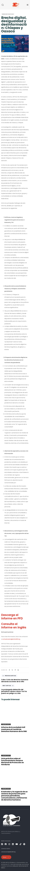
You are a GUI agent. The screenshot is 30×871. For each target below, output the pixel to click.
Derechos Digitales (8, 14)
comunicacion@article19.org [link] (11, 639)
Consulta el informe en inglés (13, 625)
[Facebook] (9, 670)
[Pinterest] (15, 670)
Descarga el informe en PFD (12, 616)
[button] (3, 5)
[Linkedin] (18, 670)
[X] (12, 670)
